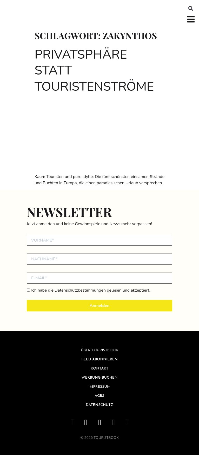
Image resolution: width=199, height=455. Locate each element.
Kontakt (99, 369)
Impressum (99, 387)
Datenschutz (99, 405)
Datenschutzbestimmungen (80, 290)
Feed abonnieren (99, 359)
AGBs (99, 396)
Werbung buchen (99, 378)
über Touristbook (99, 350)
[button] (191, 8)
